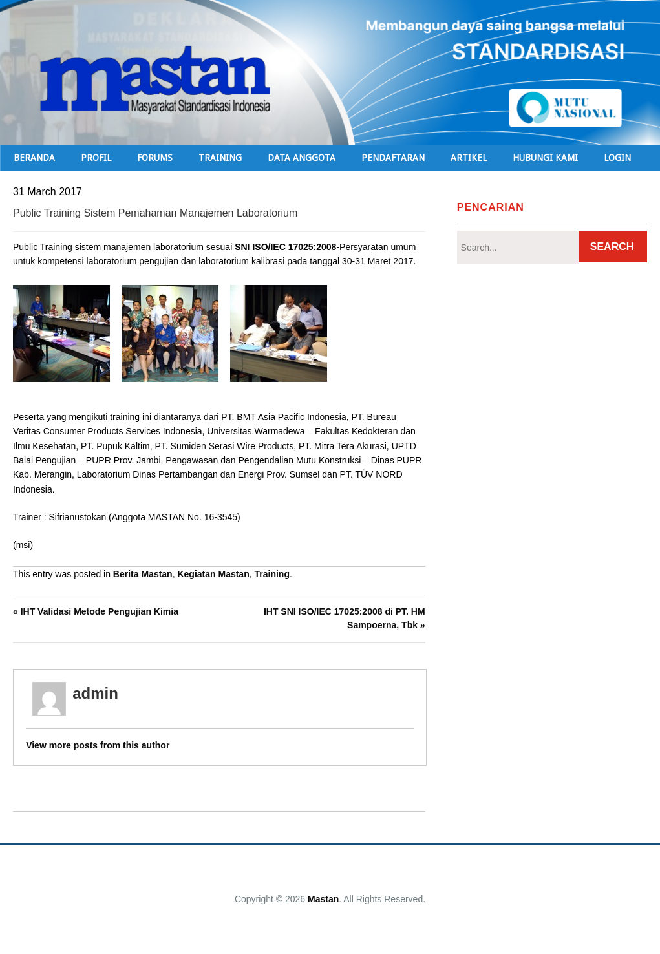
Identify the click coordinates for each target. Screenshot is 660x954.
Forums (155, 158)
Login (617, 158)
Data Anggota (301, 158)
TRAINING (220, 158)
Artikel (469, 158)
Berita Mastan (143, 574)
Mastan (323, 899)
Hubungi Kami (545, 158)
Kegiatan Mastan (213, 574)
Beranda (34, 158)
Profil (96, 158)
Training (271, 574)
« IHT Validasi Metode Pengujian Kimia (95, 611)
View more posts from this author (97, 745)
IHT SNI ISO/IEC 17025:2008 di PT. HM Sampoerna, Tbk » (344, 618)
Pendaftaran (393, 158)
